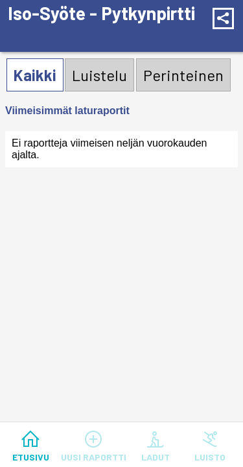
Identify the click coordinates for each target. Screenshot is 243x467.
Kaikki (35, 75)
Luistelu (99, 75)
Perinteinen (183, 75)
